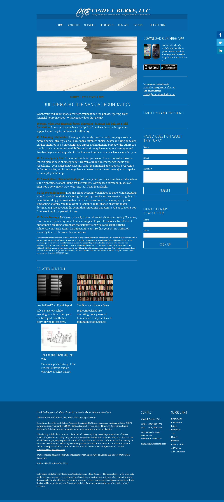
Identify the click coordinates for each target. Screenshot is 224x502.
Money (174, 439)
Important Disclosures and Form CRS (93, 457)
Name (146, 149)
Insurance (176, 432)
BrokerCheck (104, 414)
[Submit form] (165, 193)
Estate (174, 428)
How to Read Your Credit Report (54, 307)
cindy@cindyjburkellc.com (159, 96)
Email (146, 160)
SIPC (74, 428)
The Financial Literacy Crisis (92, 307)
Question (147, 171)
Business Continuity (59, 457)
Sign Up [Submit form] (165, 247)
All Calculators (178, 453)
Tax (173, 435)
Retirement (176, 420)
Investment (176, 424)
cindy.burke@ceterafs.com (159, 90)
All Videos (176, 450)
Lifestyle (175, 443)
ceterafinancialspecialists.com (51, 451)
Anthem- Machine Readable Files (52, 465)
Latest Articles (177, 446)
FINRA (66, 428)
